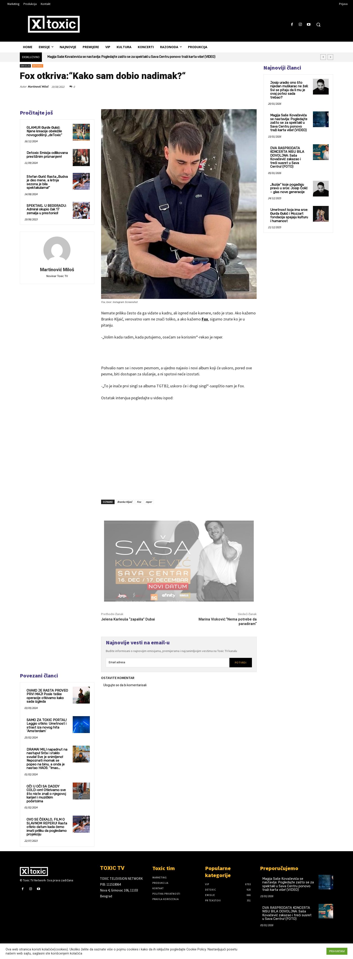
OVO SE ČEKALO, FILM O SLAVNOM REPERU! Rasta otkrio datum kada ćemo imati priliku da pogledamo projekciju (47, 826)
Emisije (25, 66)
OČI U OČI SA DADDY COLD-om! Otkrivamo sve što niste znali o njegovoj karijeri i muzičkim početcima (46, 793)
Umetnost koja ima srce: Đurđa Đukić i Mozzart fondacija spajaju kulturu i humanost (289, 215)
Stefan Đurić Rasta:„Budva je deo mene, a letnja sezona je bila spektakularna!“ (47, 182)
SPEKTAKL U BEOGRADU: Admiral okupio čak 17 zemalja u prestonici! (46, 209)
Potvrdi (241, 662)
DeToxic (37, 66)
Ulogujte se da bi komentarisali (125, 685)
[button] (318, 24)
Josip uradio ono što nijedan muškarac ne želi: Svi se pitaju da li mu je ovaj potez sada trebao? (289, 90)
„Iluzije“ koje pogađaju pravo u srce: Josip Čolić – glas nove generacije (289, 188)
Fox (205, 319)
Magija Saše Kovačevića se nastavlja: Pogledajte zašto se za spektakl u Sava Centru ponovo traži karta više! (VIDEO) (131, 57)
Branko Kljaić (124, 501)
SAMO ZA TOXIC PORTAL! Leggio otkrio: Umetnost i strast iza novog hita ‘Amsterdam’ (47, 725)
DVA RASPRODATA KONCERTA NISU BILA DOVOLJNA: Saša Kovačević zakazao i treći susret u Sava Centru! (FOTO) (287, 157)
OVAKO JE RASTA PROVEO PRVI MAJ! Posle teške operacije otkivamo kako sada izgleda (47, 696)
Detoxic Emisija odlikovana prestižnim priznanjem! (47, 155)
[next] (330, 57)
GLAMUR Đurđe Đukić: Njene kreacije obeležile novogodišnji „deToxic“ (44, 131)
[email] (167, 662)
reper (149, 501)
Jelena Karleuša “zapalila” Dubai (128, 619)
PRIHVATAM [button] (337, 951)
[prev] (323, 57)
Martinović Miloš (38, 86)
